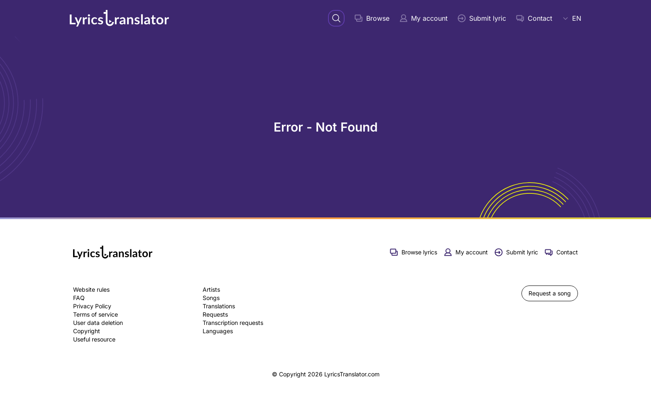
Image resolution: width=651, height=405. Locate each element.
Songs (211, 297)
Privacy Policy (92, 306)
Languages (218, 330)
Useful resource (94, 339)
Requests (215, 314)
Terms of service (95, 314)
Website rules (91, 289)
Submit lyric (482, 18)
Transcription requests (233, 322)
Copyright (86, 330)
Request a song (550, 293)
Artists (211, 289)
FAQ (79, 297)
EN (571, 18)
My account (423, 18)
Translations (219, 306)
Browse (372, 18)
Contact (534, 18)
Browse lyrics (413, 252)
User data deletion (98, 322)
